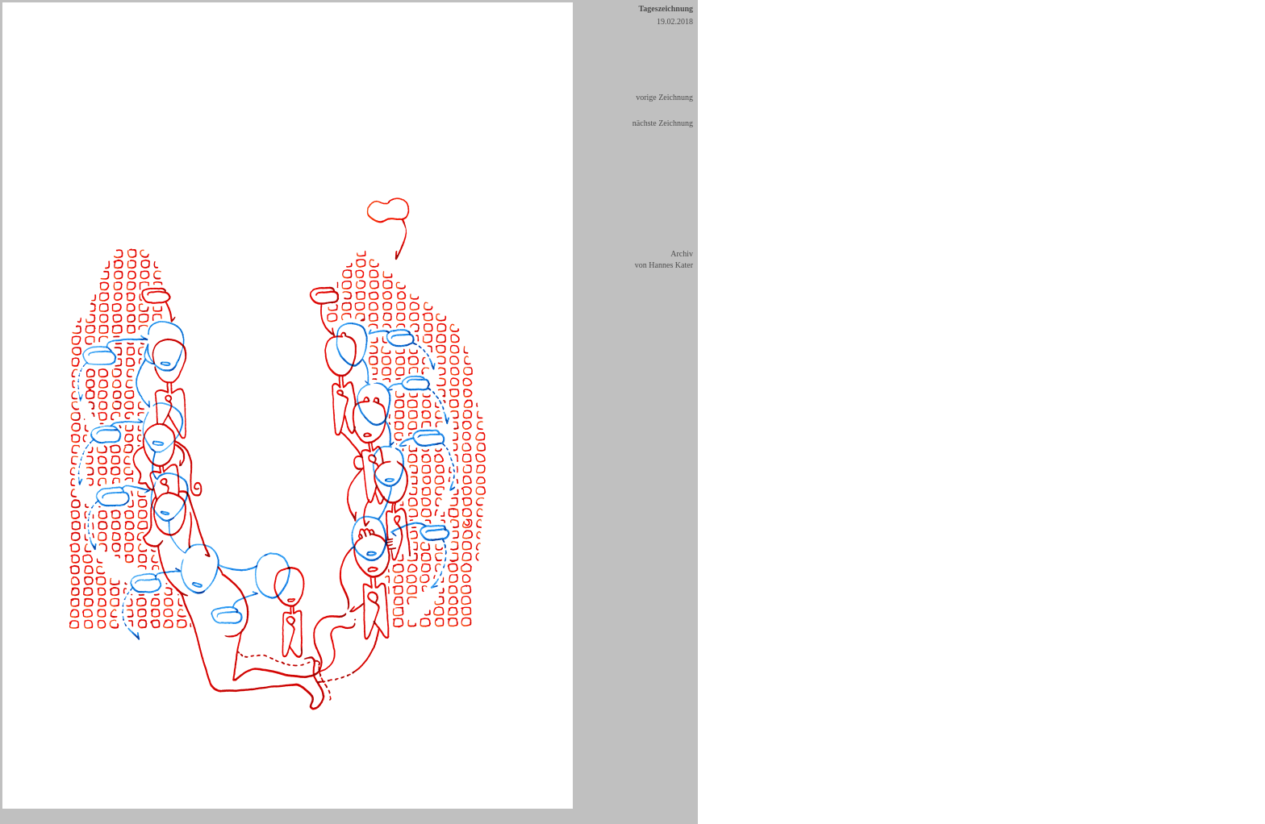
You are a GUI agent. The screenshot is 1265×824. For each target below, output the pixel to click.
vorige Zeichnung (664, 97)
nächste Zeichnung (662, 123)
